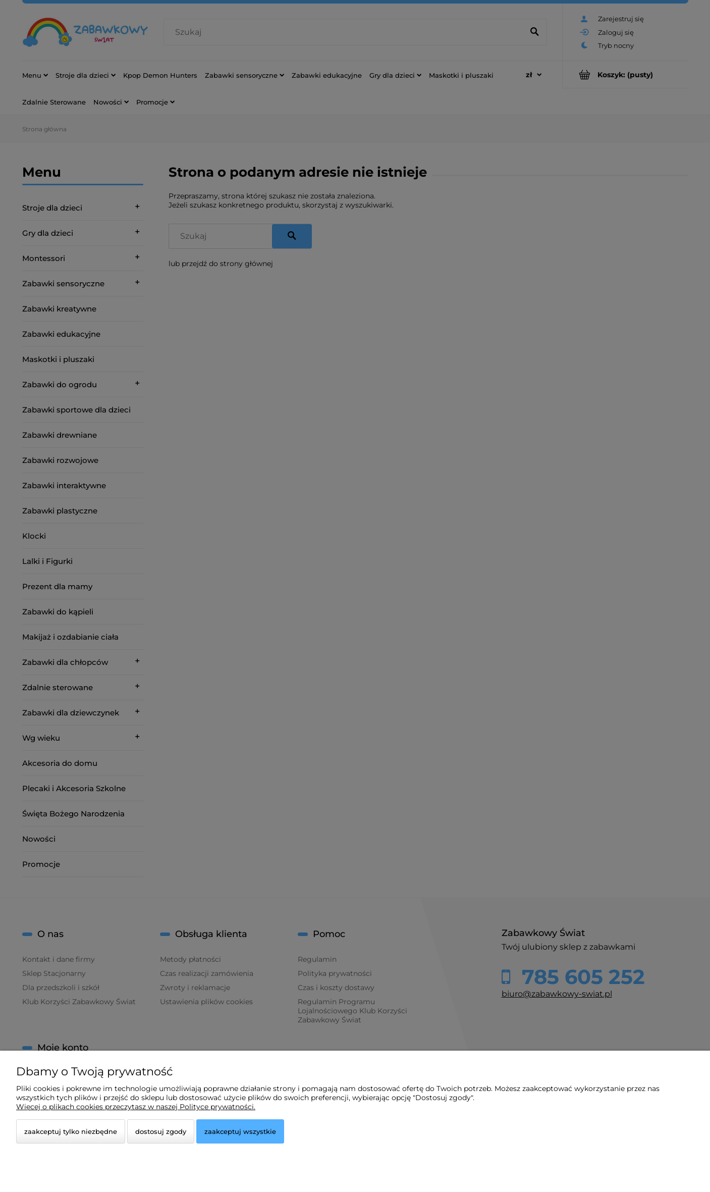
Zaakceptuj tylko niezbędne (70, 1131)
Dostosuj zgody (160, 1131)
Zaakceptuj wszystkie (240, 1131)
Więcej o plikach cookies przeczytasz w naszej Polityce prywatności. (135, 1106)
